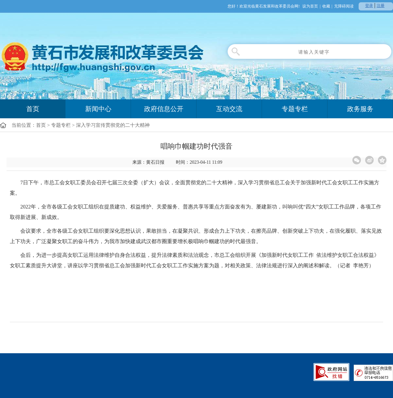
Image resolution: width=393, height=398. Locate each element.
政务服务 (360, 108)
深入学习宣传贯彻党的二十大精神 (113, 125)
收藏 (326, 6)
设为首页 (310, 6)
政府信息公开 (163, 108)
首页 (32, 108)
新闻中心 (98, 108)
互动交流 (229, 108)
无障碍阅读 (344, 6)
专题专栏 (295, 108)
